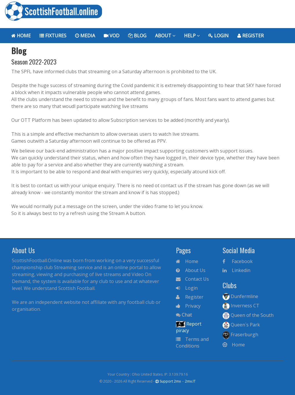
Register (250, 35)
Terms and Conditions (192, 342)
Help (192, 35)
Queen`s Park (241, 324)
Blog (137, 35)
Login (218, 35)
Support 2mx (168, 381)
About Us (190, 270)
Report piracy (188, 327)
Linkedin (236, 270)
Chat (184, 315)
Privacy (188, 306)
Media (85, 35)
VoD (111, 35)
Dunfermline (240, 296)
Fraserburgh (240, 334)
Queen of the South (248, 315)
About (165, 35)
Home (21, 35)
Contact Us (192, 279)
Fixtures (52, 35)
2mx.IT (190, 381)
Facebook (238, 261)
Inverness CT (241, 305)
